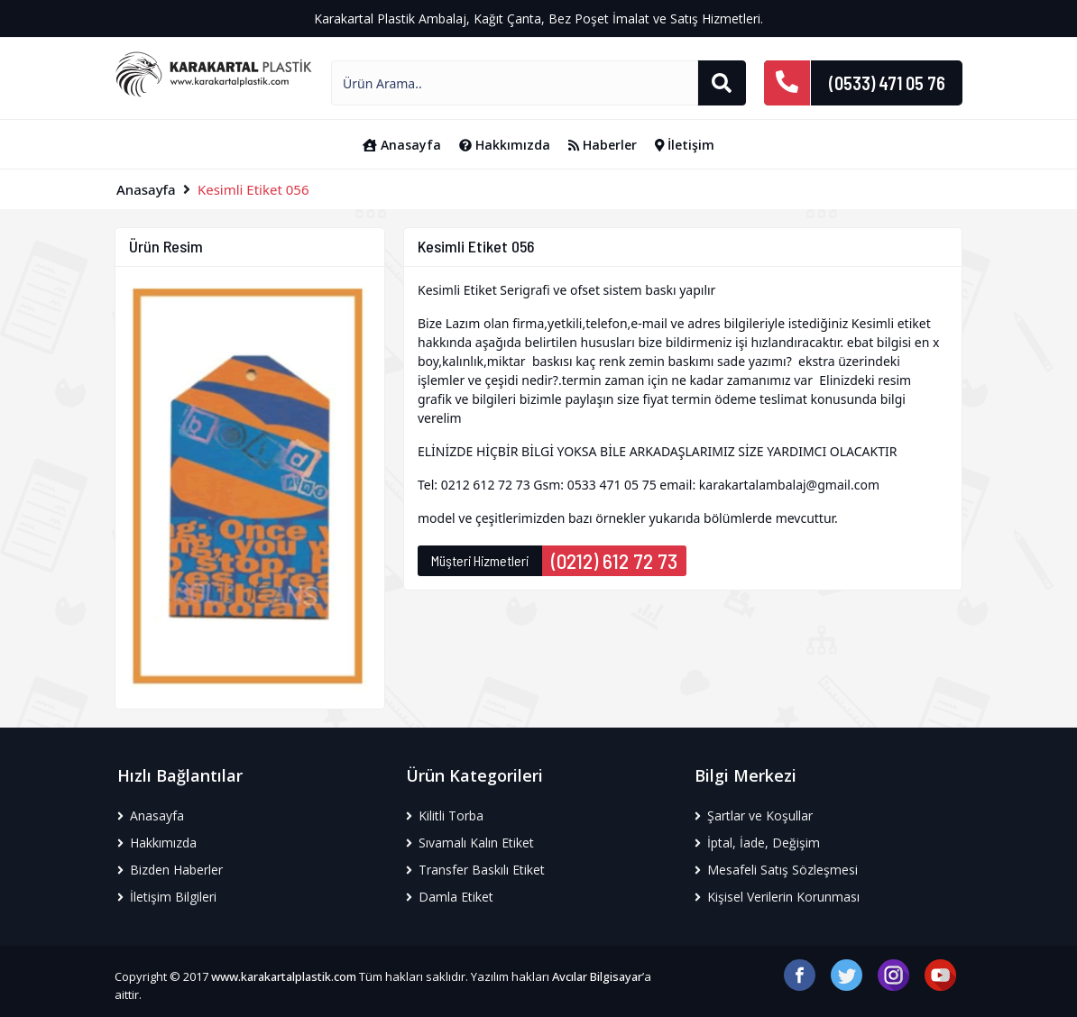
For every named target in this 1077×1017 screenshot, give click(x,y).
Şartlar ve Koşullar (754, 815)
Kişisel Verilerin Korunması (777, 896)
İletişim (685, 144)
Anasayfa (402, 144)
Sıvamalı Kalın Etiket (470, 842)
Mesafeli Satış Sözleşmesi (776, 869)
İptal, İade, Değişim (757, 842)
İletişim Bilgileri (166, 896)
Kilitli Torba (444, 815)
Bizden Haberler (170, 869)
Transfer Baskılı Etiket (475, 869)
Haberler (602, 144)
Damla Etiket (449, 896)
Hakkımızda (504, 144)
